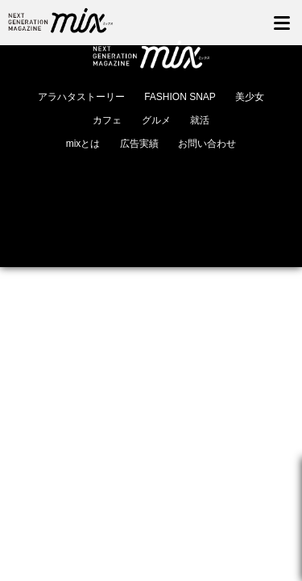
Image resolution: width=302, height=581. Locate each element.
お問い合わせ (207, 143)
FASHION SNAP (180, 97)
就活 (199, 120)
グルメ (156, 120)
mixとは (83, 143)
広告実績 (139, 143)
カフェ (107, 120)
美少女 (249, 97)
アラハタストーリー (81, 97)
